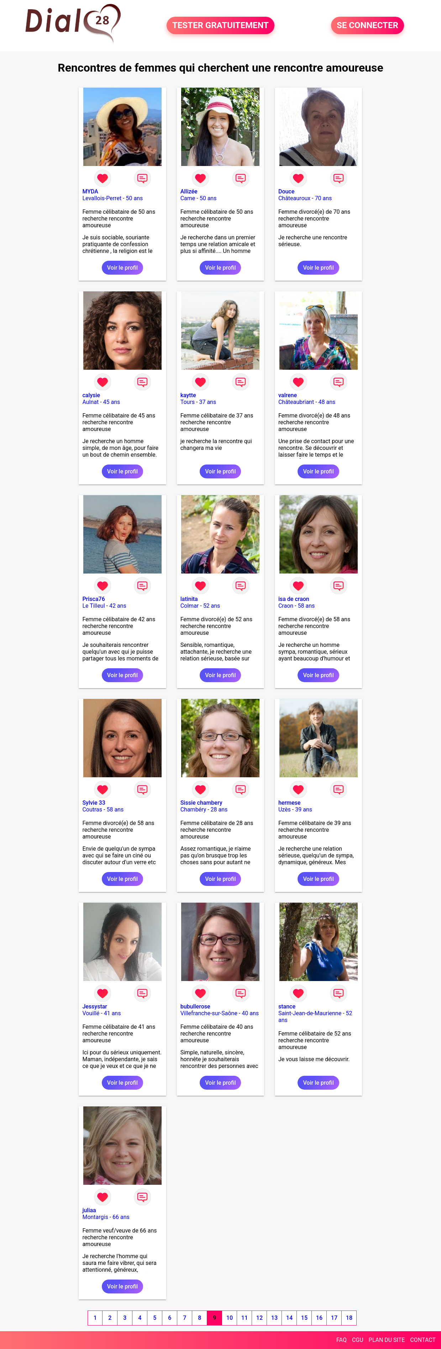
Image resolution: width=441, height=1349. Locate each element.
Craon (285, 605)
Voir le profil (122, 267)
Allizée (189, 191)
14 (289, 1317)
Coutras (92, 809)
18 (349, 1317)
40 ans (250, 1013)
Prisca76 (93, 599)
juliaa (89, 1210)
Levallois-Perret (101, 198)
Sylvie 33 (93, 802)
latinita (189, 599)
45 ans (111, 402)
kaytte (188, 395)
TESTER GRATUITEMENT (220, 26)
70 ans (323, 198)
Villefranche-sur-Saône (208, 1013)
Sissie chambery (201, 802)
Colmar (189, 605)
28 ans (219, 809)
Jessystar (94, 1006)
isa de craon (293, 599)
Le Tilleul (93, 605)
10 (229, 1317)
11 (244, 1317)
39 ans (303, 809)
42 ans (117, 605)
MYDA (90, 191)
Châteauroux (294, 198)
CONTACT (423, 1340)
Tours (187, 402)
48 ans (327, 402)
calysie (91, 395)
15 (304, 1317)
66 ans (121, 1217)
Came (187, 198)
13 (274, 1317)
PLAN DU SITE (387, 1340)
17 (334, 1317)
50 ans (134, 198)
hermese (289, 802)
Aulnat (90, 402)
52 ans (211, 605)
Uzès (284, 809)
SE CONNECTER (367, 26)
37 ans (207, 402)
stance (286, 1006)
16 (319, 1317)
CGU (357, 1340)
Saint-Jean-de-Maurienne (309, 1013)
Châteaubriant (296, 402)
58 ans (306, 605)
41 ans (112, 1013)
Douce (286, 191)
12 (259, 1317)
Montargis (95, 1217)
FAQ (341, 1340)
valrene (287, 395)
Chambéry (193, 809)
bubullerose (195, 1006)
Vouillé (90, 1013)
